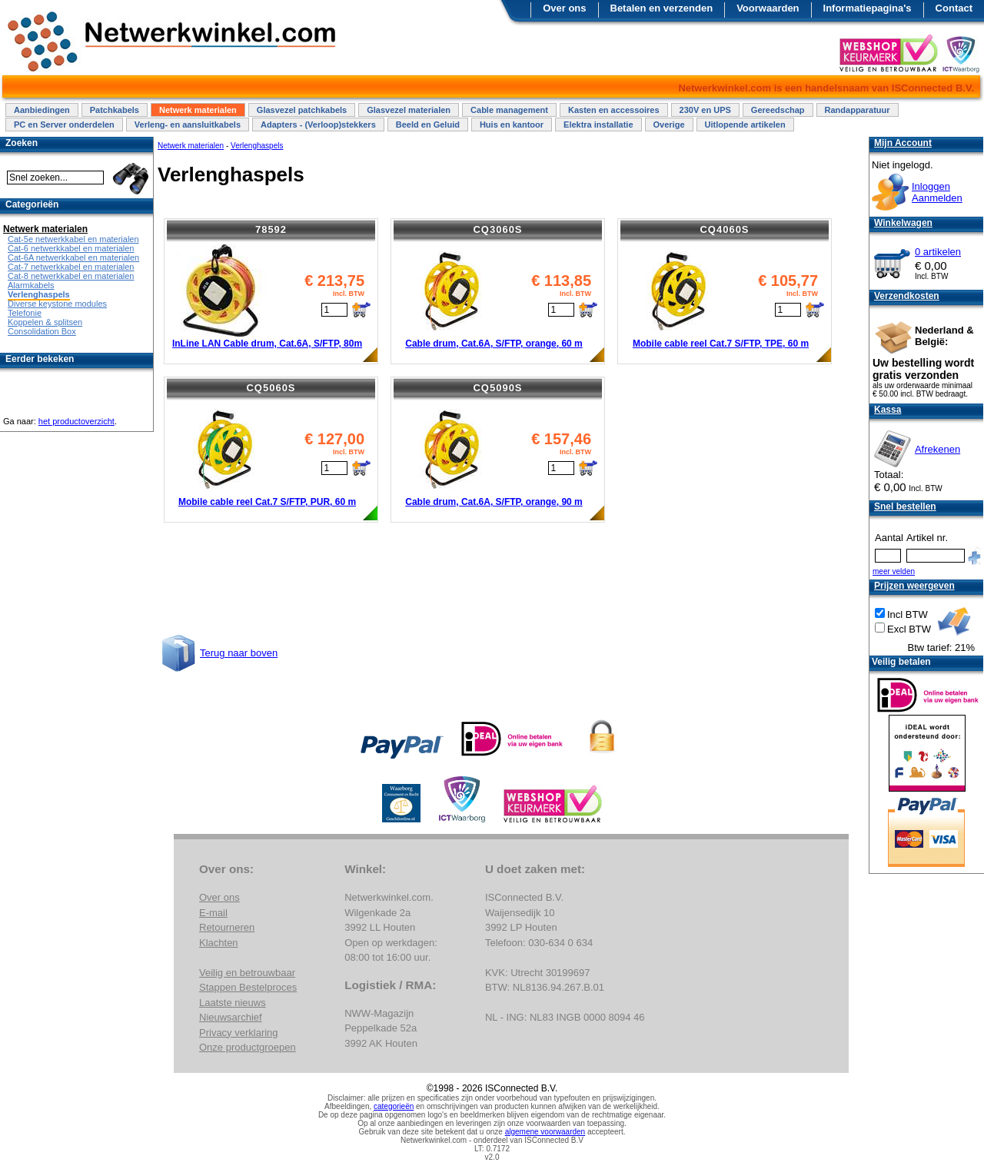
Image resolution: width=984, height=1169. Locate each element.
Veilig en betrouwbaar (247, 972)
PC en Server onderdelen (64, 124)
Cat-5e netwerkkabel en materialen (73, 239)
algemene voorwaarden (545, 1131)
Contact (954, 8)
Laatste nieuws (232, 1002)
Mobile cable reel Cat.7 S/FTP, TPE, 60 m (721, 343)
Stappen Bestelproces (248, 987)
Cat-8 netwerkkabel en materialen (71, 276)
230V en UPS (705, 110)
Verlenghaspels (257, 145)
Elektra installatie (598, 124)
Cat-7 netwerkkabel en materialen (71, 266)
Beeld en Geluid (428, 124)
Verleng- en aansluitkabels (188, 124)
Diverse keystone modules (57, 303)
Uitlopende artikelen (745, 124)
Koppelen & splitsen (45, 322)
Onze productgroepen (247, 1047)
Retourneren (226, 927)
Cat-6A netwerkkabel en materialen (73, 257)
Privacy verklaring (238, 1032)
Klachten (218, 942)
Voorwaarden (767, 8)
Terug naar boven (239, 653)
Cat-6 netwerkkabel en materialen (71, 248)
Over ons (564, 8)
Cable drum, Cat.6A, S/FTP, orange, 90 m (494, 501)
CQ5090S (497, 388)
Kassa (887, 409)
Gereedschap (778, 110)
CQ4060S (724, 229)
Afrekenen (937, 449)
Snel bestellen (905, 506)
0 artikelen (938, 251)
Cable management (509, 110)
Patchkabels (114, 110)
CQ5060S (270, 388)
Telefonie (25, 312)
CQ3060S (497, 229)
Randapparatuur (857, 110)
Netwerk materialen (198, 110)
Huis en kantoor (512, 124)
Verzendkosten (906, 296)
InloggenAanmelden (937, 192)
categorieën (394, 1106)
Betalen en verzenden (661, 8)
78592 (271, 229)
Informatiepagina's (867, 8)
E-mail (213, 912)
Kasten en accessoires (614, 110)
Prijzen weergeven (914, 585)
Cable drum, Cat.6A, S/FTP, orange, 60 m (494, 343)
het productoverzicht (76, 421)
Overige (669, 124)
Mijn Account (903, 143)
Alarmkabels (31, 285)
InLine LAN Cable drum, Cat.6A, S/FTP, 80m (267, 343)
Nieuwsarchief (230, 1017)
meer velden (894, 571)
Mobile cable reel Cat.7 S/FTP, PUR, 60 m (267, 501)
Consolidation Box (42, 331)
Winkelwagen (903, 223)
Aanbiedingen (42, 110)
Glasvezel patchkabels (302, 110)
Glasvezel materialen (408, 110)
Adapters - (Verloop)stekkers (318, 124)
